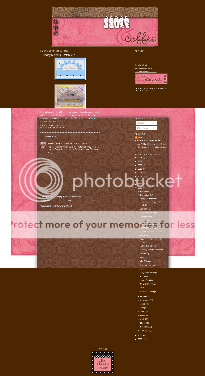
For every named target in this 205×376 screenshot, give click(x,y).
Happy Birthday (146, 280)
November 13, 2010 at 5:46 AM (74, 143)
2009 (140, 335)
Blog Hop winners (147, 235)
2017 (140, 161)
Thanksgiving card (147, 265)
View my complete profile (147, 154)
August (143, 304)
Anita (140, 137)
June (142, 311)
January (144, 330)
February (144, 327)
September (145, 300)
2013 (140, 176)
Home (70, 200)
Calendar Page (146, 209)
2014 (140, 173)
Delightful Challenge (148, 212)
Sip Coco (144, 269)
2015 (140, 169)
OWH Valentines (147, 224)
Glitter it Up (144, 253)
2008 (140, 339)
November (145, 195)
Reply (50, 152)
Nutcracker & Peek (148, 246)
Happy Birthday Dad (148, 198)
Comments (142, 128)
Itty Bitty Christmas (148, 284)
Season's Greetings (148, 291)
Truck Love (144, 220)
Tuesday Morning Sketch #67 (57, 55)
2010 (140, 188)
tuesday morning (56, 127)
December (145, 191)
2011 (140, 184)
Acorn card (144, 276)
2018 (140, 157)
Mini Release (145, 261)
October (144, 296)
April (142, 319)
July (142, 308)
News (142, 257)
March (143, 323)
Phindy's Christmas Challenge (152, 232)
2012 (140, 180)
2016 (140, 165)
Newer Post (45, 200)
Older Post (95, 200)
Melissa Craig (54, 143)
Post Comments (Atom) (62, 206)
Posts (140, 123)
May (142, 315)
